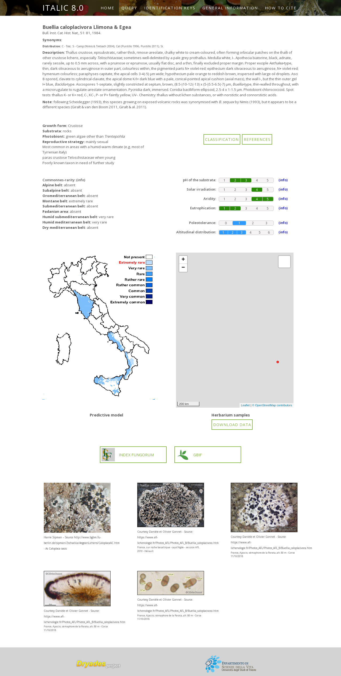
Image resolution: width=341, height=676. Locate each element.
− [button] (183, 268)
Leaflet (245, 405)
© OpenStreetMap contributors (272, 405)
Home (108, 7)
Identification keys (169, 7)
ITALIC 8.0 (63, 7)
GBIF (189, 454)
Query (129, 7)
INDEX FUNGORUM (127, 454)
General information (230, 7)
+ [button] (183, 260)
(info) (80, 179)
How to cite (281, 7)
